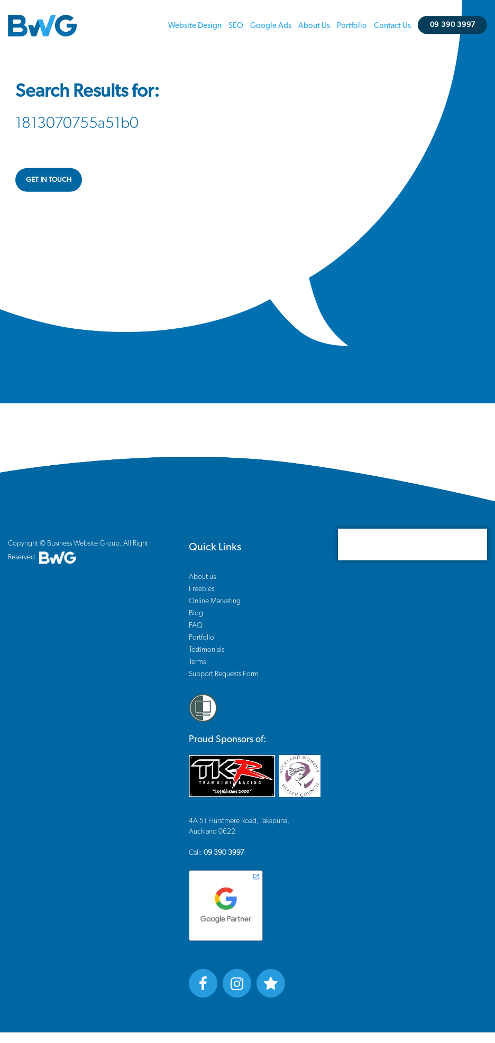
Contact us (392, 26)
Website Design (195, 26)
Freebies (201, 589)
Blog (196, 613)
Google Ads (270, 26)
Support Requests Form (224, 674)
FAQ (196, 625)
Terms (197, 662)
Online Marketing (215, 601)
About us (314, 26)
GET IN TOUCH (48, 179)
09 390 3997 (452, 25)
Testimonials (206, 649)
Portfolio (352, 26)
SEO (235, 26)
